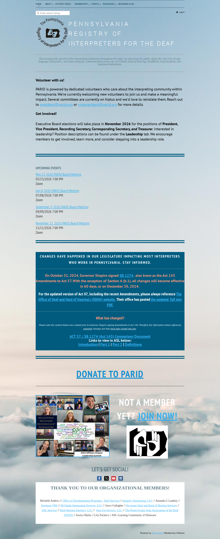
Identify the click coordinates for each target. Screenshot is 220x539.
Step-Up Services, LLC (109, 510)
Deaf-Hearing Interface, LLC (76, 510)
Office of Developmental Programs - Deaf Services (91, 500)
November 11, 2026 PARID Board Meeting (62, 223)
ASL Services (49, 510)
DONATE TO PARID (110, 374)
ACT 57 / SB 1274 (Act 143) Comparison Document (110, 336)
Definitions (133, 344)
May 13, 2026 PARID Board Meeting (58, 174)
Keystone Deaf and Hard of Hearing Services (151, 505)
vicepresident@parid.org (97, 104)
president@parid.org (56, 104)
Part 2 (117, 344)
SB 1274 (126, 275)
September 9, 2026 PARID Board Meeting (62, 206)
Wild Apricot (157, 533)
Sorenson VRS (49, 505)
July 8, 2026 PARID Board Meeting (57, 190)
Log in (181, 12)
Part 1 (105, 344)
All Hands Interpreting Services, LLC (81, 505)
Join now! (158, 416)
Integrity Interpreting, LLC (138, 500)
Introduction (88, 344)
